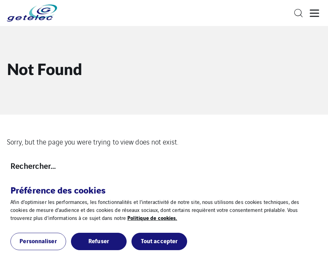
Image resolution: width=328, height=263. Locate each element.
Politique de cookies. (152, 217)
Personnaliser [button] (38, 240)
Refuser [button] (98, 240)
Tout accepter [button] (159, 240)
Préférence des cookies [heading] (57, 189)
